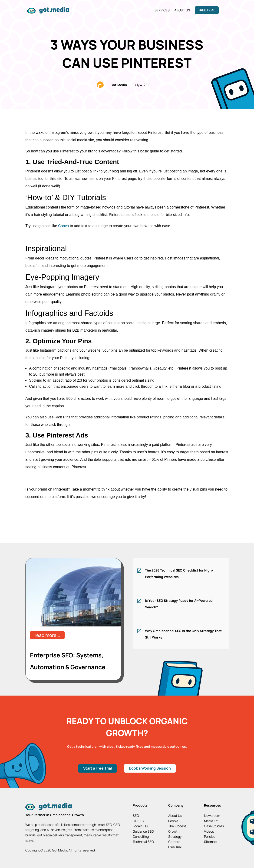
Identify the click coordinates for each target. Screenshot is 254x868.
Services (162, 10)
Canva (63, 226)
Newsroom (212, 815)
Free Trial (206, 10)
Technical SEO (143, 841)
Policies (209, 836)
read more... (47, 635)
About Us (182, 10)
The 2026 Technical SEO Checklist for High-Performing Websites (179, 573)
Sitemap (210, 841)
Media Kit (211, 821)
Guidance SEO (143, 831)
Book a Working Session (150, 768)
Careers (174, 841)
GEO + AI (139, 821)
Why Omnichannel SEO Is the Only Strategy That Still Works (183, 634)
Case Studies (214, 826)
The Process (177, 826)
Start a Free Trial (97, 768)
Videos (209, 831)
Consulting (141, 836)
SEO (136, 815)
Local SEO (140, 826)
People (173, 821)
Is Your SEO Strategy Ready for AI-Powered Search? (179, 603)
